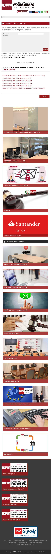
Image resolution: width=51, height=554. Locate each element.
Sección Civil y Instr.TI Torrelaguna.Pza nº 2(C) (17, 85)
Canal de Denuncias (35, 542)
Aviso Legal (7, 540)
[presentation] (33, 42)
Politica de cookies (19, 540)
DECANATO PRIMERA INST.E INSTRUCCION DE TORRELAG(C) (24, 76)
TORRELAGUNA (9, 69)
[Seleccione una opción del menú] (25, 17)
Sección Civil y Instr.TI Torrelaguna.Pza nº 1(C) (17, 83)
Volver (44, 96)
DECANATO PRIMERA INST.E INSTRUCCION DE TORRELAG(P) (23, 88)
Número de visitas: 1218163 (25, 545)
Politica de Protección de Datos (37, 540)
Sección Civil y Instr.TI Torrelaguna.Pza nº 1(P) (17, 78)
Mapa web (12, 542)
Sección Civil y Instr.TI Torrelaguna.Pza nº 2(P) (17, 80)
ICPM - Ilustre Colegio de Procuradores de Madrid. (31, 552)
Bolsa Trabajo (22, 542)
